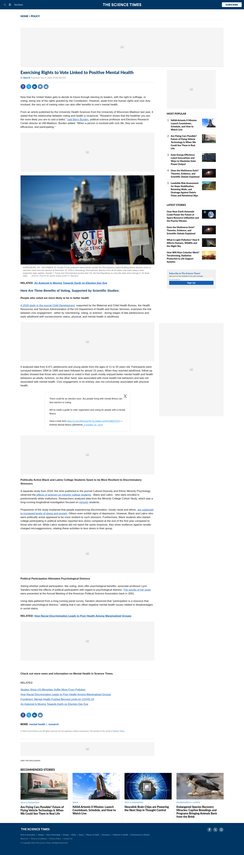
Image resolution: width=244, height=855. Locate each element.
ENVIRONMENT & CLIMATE (188, 802)
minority (84, 502)
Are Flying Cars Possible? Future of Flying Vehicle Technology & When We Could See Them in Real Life (184, 142)
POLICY (35, 16)
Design (41, 835)
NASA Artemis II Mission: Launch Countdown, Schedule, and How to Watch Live (94, 810)
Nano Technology (53, 835)
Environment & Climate (140, 835)
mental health (37, 724)
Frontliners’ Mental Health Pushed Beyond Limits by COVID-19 (57, 699)
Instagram (221, 829)
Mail (46, 86)
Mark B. (27, 77)
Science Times (118, 731)
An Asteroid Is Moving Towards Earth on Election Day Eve (70, 283)
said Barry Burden (77, 119)
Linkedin (34, 86)
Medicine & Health (120, 835)
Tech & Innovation (28, 835)
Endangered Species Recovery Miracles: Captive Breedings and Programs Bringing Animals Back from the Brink (196, 811)
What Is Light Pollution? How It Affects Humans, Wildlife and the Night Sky (183, 242)
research (53, 724)
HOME (24, 16)
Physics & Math (92, 835)
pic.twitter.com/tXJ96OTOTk (106, 421)
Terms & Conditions (39, 838)
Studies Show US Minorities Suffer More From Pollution (53, 689)
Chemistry (106, 835)
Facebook (23, 86)
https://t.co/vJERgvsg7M (79, 421)
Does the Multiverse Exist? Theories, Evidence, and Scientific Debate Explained (185, 173)
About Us (24, 838)
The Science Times (122, 4)
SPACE (75, 802)
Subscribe (231, 4)
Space (81, 835)
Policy (73, 835)
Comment (40, 86)
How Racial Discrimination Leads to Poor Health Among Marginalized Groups (82, 615)
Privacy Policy (55, 838)
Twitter (28, 86)
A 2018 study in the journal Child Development (48, 305)
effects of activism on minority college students (63, 494)
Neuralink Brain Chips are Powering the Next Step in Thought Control (146, 808)
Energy (66, 835)
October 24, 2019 (94, 425)
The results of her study (137, 589)
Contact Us (68, 838)
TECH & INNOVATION (30, 802)
